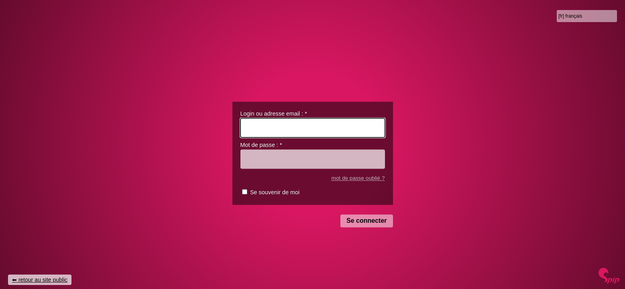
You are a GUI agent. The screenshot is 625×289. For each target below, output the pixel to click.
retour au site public (42, 280)
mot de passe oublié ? (358, 178)
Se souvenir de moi (274, 192)
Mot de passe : (261, 145)
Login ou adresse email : (273, 113)
